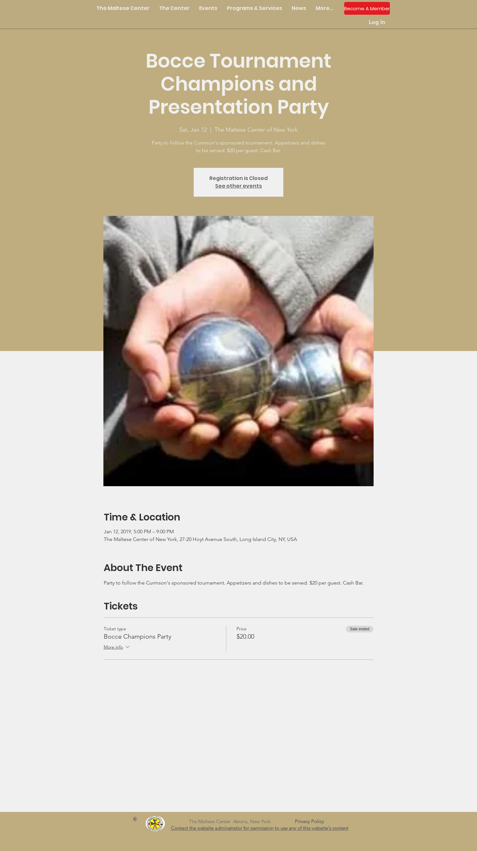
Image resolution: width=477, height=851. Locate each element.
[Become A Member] (367, 8)
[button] (174, 8)
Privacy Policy (312, 821)
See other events (238, 186)
